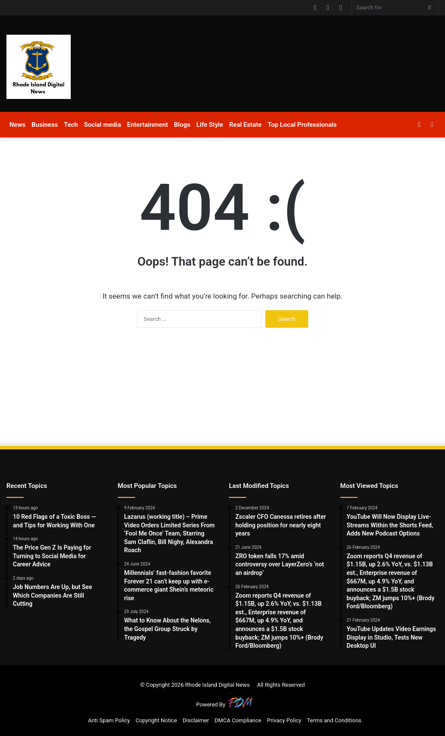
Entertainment (147, 125)
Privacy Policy (284, 720)
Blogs (182, 125)
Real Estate (245, 125)
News (17, 125)
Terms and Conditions (334, 720)
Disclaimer (196, 720)
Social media (102, 125)
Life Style (209, 125)
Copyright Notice (156, 720)
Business (44, 125)
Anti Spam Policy (109, 720)
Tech (71, 125)
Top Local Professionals (302, 125)
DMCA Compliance (238, 720)
